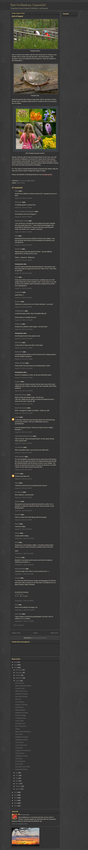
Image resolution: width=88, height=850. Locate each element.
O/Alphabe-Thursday (21, 694)
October (18, 675)
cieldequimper (19, 311)
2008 (15, 806)
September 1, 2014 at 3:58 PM (24, 564)
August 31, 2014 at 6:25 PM (23, 510)
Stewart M (18, 249)
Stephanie (18, 324)
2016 (15, 662)
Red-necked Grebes (21, 696)
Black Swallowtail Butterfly (23, 685)
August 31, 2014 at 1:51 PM (23, 452)
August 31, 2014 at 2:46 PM (23, 469)
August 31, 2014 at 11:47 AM (23, 377)
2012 (15, 795)
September (19, 678)
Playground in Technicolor (23, 750)
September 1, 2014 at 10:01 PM (24, 610)
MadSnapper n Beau (21, 221)
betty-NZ (17, 501)
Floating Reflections (21, 769)
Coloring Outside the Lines (24, 436)
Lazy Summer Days (21, 745)
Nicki (16, 277)
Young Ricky (19, 748)
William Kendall (20, 363)
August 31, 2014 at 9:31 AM (23, 297)
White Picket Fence (21, 691)
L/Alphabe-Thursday (21, 756)
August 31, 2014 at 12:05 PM (24, 390)
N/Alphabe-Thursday (21, 712)
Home (35, 633)
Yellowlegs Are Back (21, 739)
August (18, 680)
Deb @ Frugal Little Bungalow (24, 211)
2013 (15, 792)
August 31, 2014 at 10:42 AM (23, 329)
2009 (15, 803)
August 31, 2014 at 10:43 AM (23, 338)
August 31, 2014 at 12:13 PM (24, 404)
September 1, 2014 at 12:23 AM (24, 538)
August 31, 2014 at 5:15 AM (23, 198)
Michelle (17, 514)
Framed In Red (19, 688)
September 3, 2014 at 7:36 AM (24, 621)
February (19, 786)
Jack (16, 604)
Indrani (17, 533)
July (17, 773)
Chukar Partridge (20, 715)
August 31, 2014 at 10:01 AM (23, 320)
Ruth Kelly (18, 342)
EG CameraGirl (24, 814)
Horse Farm (19, 734)
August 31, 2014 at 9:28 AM (23, 288)
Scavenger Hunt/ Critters (22, 766)
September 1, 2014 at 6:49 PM (24, 600)
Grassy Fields (19, 721)
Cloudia (17, 578)
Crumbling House (20, 718)
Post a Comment (19, 625)
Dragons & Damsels (21, 704)
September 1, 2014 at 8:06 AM (24, 553)
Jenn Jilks (18, 614)
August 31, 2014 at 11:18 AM (23, 359)
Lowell (17, 417)
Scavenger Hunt (20, 723)
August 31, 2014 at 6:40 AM (23, 216)
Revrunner (18, 202)
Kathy (17, 483)
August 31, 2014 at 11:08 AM (23, 348)
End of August (19, 683)
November (19, 672)
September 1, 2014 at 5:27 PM (24, 574)
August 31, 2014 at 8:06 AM (23, 260)
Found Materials (20, 761)
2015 (15, 665)
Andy (16, 191)
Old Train (18, 699)
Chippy (17, 729)
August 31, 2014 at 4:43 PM (23, 497)
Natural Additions (20, 710)
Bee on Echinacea (20, 726)
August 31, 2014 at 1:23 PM (23, 432)
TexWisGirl (18, 292)
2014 (15, 667)
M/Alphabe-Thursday (21, 737)
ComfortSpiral (19, 594)
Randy (17, 524)
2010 (15, 800)
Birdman (17, 301)
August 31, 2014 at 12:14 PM (24, 413)
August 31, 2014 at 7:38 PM (23, 520)
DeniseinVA (18, 352)
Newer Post (16, 633)
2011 (15, 798)
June (17, 775)
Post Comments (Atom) (39, 638)
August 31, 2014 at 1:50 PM (23, 443)
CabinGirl (18, 557)
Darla (16, 542)
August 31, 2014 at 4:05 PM (23, 488)
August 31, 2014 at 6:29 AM (23, 207)
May (17, 778)
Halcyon (17, 381)
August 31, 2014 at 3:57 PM (23, 479)
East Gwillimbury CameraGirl (28, 5)
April (17, 781)
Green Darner (19, 742)
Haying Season (20, 753)
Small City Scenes (21, 394)
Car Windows (19, 707)
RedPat (17, 473)
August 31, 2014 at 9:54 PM (23, 529)
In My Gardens (19, 702)
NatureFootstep (20, 568)
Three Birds (18, 758)
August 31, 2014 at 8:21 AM (23, 273)
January (18, 789)
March (18, 783)
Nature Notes (21, 183)
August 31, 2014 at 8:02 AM (23, 245)
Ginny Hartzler (19, 456)
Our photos (18, 492)
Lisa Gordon (19, 447)
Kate (16, 236)
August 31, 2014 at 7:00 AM (23, 232)
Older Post (54, 633)
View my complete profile (19, 824)
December (19, 670)
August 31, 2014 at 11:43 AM (23, 368)
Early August (19, 764)
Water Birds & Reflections (23, 731)
